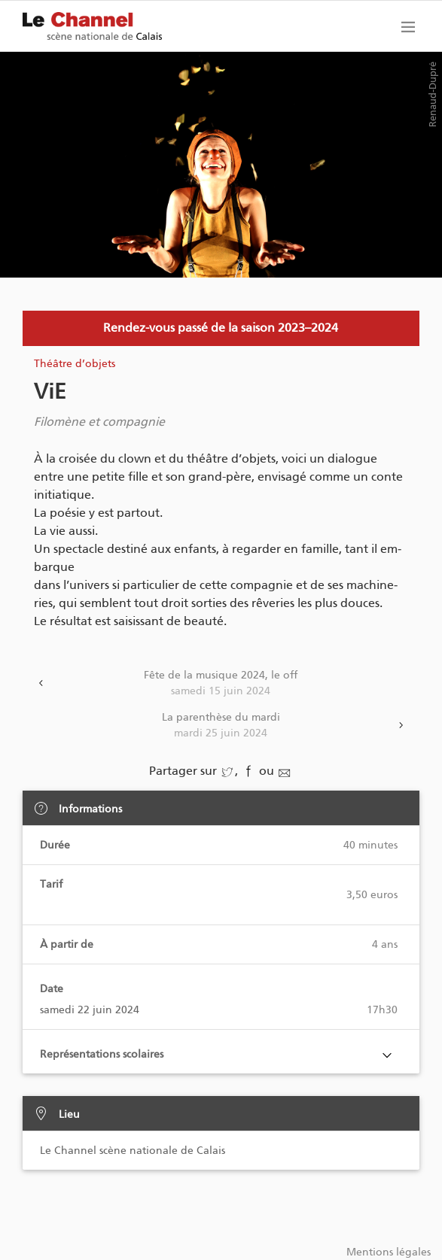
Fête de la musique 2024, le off (221, 684)
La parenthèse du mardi (221, 726)
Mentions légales (388, 1252)
